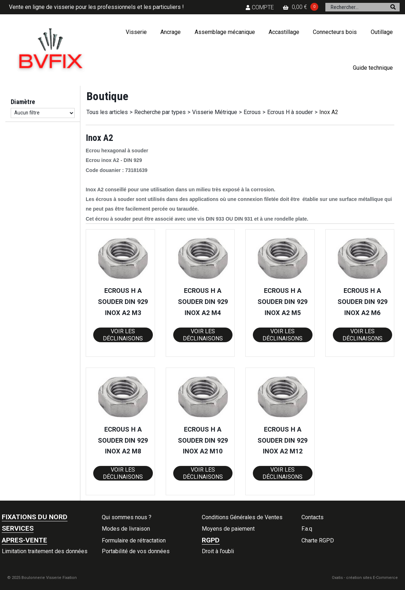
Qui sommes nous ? (126, 517)
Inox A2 (328, 112)
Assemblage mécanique (225, 32)
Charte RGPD (317, 540)
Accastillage (284, 32)
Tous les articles (107, 112)
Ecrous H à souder (290, 112)
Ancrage (170, 32)
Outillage (382, 32)
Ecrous (252, 112)
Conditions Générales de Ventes (242, 517)
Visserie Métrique (214, 112)
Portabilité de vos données (136, 551)
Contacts (312, 517)
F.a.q (306, 528)
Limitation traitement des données (45, 551)
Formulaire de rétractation (134, 540)
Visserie (136, 32)
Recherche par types (160, 112)
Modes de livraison (126, 528)
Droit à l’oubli (218, 551)
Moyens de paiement (228, 528)
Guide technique (373, 67)
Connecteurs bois (335, 32)
